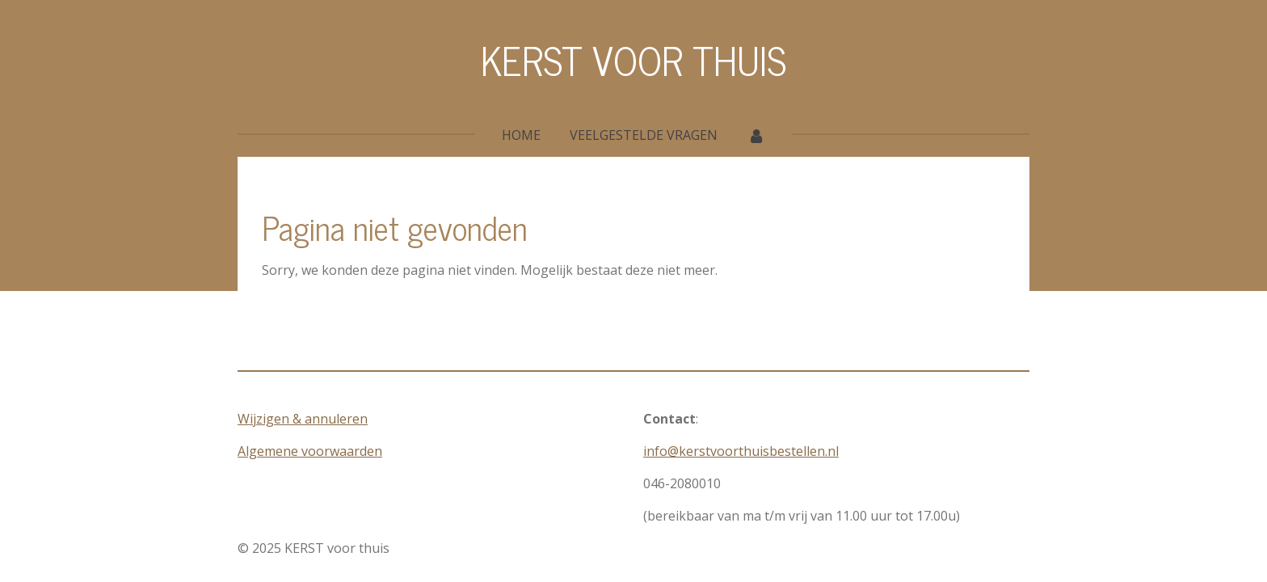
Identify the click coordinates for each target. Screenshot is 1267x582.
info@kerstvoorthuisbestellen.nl (741, 451)
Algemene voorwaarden (310, 451)
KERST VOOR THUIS (633, 59)
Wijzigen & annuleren (303, 419)
